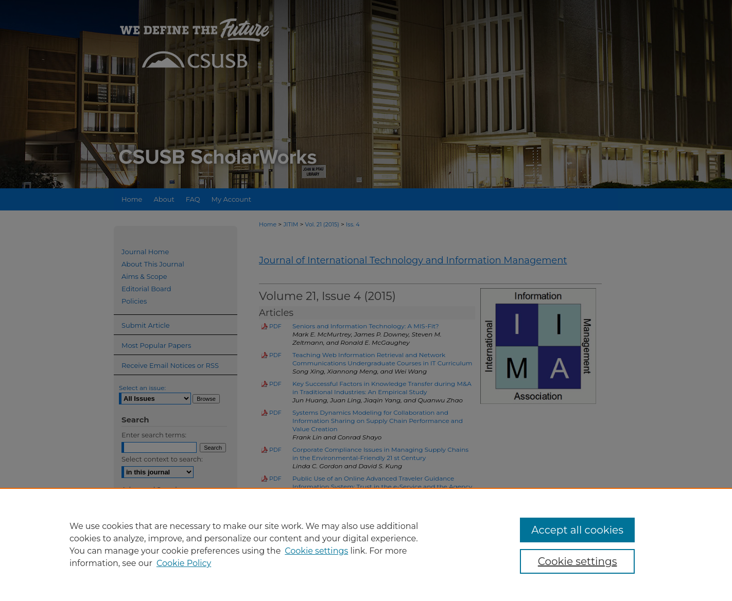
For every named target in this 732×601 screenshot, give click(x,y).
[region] (366, 544)
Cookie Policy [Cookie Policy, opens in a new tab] (183, 563)
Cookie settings (316, 551)
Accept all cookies (577, 530)
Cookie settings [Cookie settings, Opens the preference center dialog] (577, 561)
